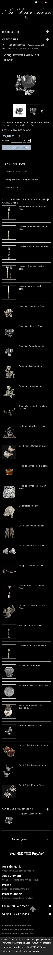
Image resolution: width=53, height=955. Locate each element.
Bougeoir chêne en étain (30, 386)
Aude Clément (11, 876)
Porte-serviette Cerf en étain (32, 426)
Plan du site (27, 933)
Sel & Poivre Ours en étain (31, 525)
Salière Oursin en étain (30, 665)
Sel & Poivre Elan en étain (31, 785)
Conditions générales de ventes (18, 929)
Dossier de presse (10, 889)
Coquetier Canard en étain (31, 346)
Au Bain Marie (11, 866)
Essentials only (33, 947)
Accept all (37, 943)
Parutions (24, 889)
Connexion (36, 2)
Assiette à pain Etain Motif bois (33, 685)
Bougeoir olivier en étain (30, 366)
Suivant (42, 111)
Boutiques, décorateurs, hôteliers (17, 898)
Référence (7, 130)
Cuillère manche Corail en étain (33, 246)
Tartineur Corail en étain (30, 625)
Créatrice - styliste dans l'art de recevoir (20, 880)
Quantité (5, 141)
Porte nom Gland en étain (31, 725)
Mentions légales (10, 933)
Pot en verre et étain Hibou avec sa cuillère (31, 706)
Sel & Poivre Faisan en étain (32, 765)
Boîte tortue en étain (28, 506)
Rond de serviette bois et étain (33, 466)
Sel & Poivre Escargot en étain (33, 745)
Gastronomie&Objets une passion (18, 871)
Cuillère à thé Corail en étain (32, 645)
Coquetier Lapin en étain (30, 813)
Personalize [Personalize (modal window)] (18, 951)
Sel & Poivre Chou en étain (31, 545)
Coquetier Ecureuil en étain (32, 306)
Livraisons (7, 925)
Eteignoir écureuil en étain (31, 565)
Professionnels (12, 894)
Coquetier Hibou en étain (30, 326)
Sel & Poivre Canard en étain (32, 446)
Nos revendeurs (23, 925)
